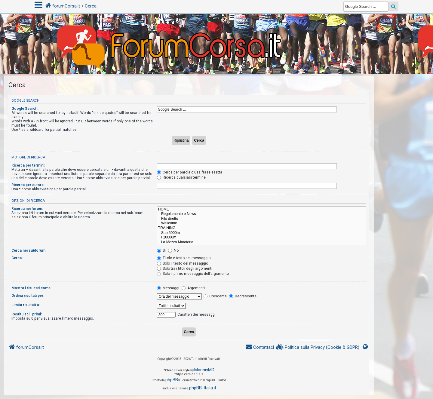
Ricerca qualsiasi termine (181, 177)
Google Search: (24, 108)
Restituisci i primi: (26, 314)
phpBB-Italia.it (202, 388)
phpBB (171, 379)
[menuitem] (318, 347)
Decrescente (242, 296)
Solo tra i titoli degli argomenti (184, 268)
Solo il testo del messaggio (182, 263)
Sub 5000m (262, 233)
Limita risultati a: (25, 305)
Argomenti (193, 288)
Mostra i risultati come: (31, 288)
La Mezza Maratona (262, 242)
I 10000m (262, 237)
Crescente (215, 296)
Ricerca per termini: (28, 165)
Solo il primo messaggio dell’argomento (193, 274)
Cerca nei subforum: (28, 250)
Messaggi (168, 288)
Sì (161, 250)
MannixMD (204, 370)
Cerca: (17, 258)
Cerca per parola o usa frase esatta (189, 172)
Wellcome (262, 223)
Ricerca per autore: (28, 185)
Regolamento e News (262, 214)
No (173, 250)
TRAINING (262, 228)
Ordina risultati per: (27, 295)
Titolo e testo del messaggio (183, 258)
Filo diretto (262, 218)
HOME (262, 209)
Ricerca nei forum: (27, 209)
